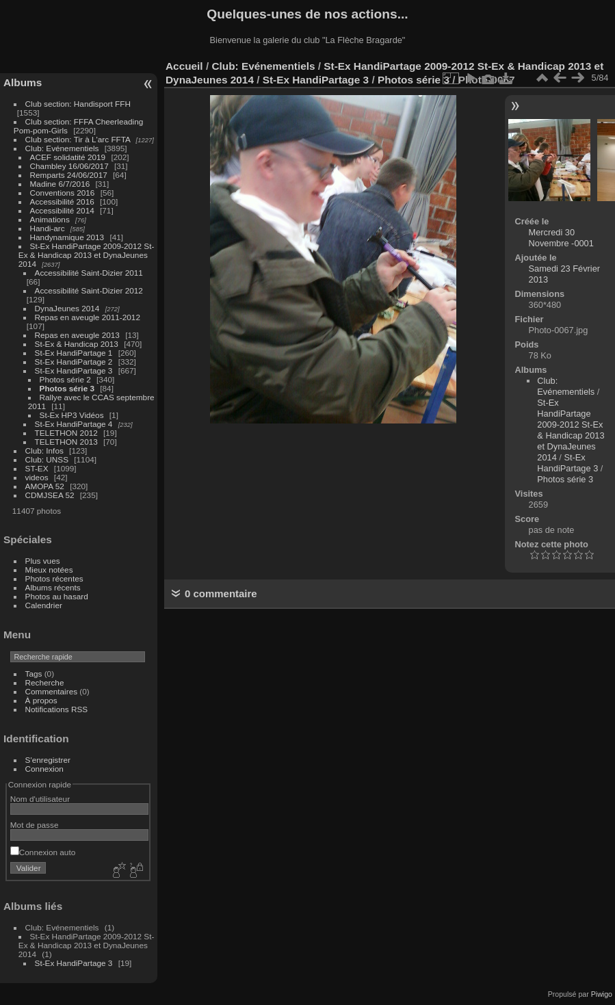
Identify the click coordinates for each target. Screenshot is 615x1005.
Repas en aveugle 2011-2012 (87, 317)
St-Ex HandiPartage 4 (74, 423)
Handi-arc (47, 228)
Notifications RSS (56, 709)
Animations (50, 219)
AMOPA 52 (44, 486)
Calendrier (43, 605)
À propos (41, 700)
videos (37, 477)
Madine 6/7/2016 (60, 183)
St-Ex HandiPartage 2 (74, 361)
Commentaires (51, 691)
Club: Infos (44, 450)
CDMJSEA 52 (50, 495)
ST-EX (37, 468)
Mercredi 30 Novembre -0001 (561, 237)
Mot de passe (34, 824)
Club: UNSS (46, 459)
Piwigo (601, 994)
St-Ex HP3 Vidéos (72, 414)
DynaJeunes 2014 (67, 308)
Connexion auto (42, 852)
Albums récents (53, 587)
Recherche (44, 682)
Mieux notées (49, 569)
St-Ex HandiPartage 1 (74, 352)
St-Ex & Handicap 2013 (76, 343)
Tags (33, 673)
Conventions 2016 (62, 192)
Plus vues (42, 560)
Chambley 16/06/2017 (69, 165)
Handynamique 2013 (67, 237)
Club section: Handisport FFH (78, 103)
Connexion (44, 768)
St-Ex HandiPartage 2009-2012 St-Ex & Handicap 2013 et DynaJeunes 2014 (86, 255)
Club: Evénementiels (62, 148)
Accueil (184, 66)
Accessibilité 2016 (62, 201)
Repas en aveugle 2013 (77, 334)
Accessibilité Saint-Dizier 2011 (89, 272)
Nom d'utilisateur (40, 798)
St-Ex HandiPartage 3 (74, 370)
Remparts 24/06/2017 (68, 174)
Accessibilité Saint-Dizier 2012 (89, 290)
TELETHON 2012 (66, 432)
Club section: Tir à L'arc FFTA (78, 139)
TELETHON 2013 (66, 441)
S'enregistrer (47, 759)
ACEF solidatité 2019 (68, 157)
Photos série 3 (67, 388)
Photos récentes (54, 578)
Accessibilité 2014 (62, 210)
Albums (22, 82)
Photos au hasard (56, 596)
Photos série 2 (65, 379)
